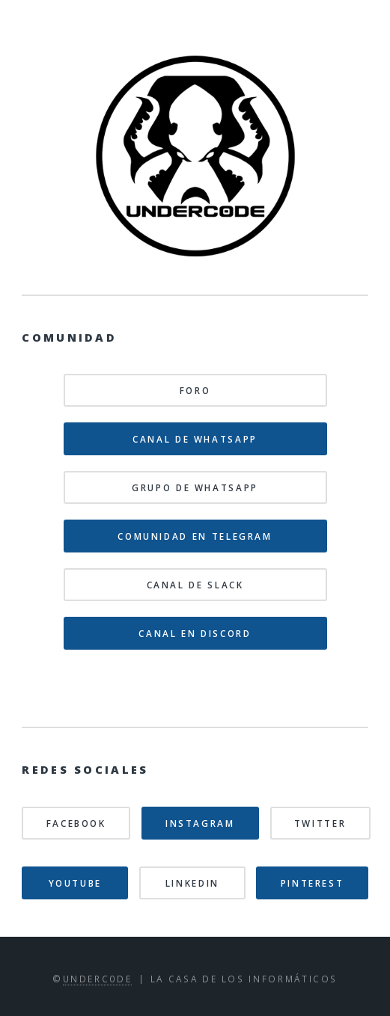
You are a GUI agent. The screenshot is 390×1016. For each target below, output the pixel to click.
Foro (195, 390)
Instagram (200, 823)
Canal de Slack (195, 585)
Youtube (75, 883)
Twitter (320, 823)
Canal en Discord (194, 633)
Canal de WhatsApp (195, 439)
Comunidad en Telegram (195, 536)
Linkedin (192, 883)
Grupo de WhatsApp (195, 487)
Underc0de (97, 979)
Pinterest (312, 883)
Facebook (76, 823)
